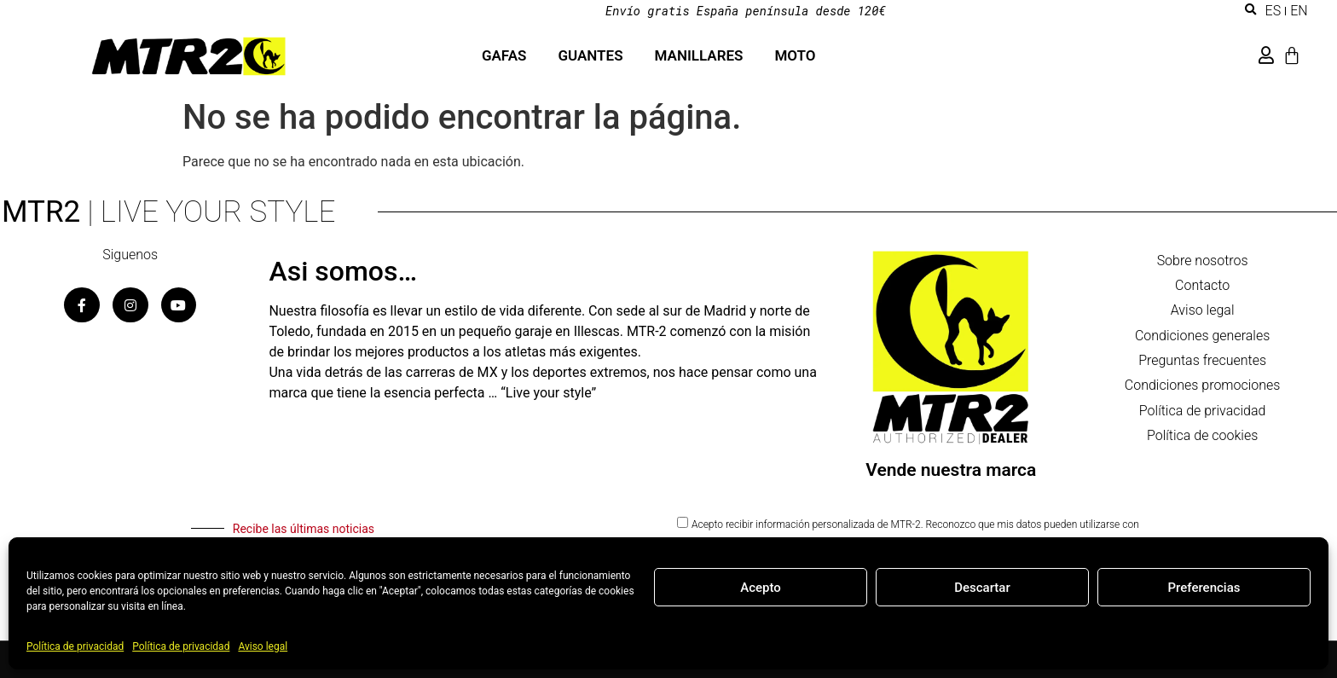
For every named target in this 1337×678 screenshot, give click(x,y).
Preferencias (1204, 587)
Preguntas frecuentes (1202, 363)
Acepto (760, 587)
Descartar (982, 587)
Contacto (1202, 286)
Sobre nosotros (1202, 260)
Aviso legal (262, 646)
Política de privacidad (75, 646)
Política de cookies (1202, 440)
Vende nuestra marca (950, 470)
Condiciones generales (1202, 337)
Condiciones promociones (1203, 388)
